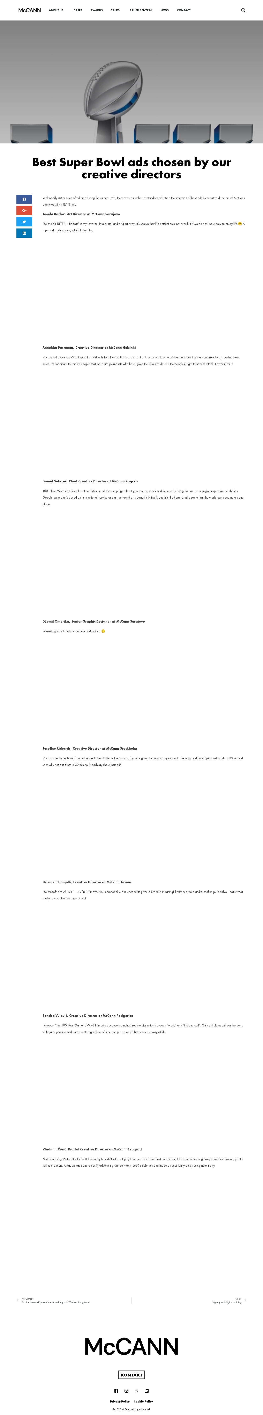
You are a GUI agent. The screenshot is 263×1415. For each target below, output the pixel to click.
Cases (78, 10)
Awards (96, 10)
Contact (184, 10)
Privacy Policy (120, 1401)
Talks (116, 10)
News (164, 10)
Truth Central (141, 10)
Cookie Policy (143, 1401)
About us (57, 10)
